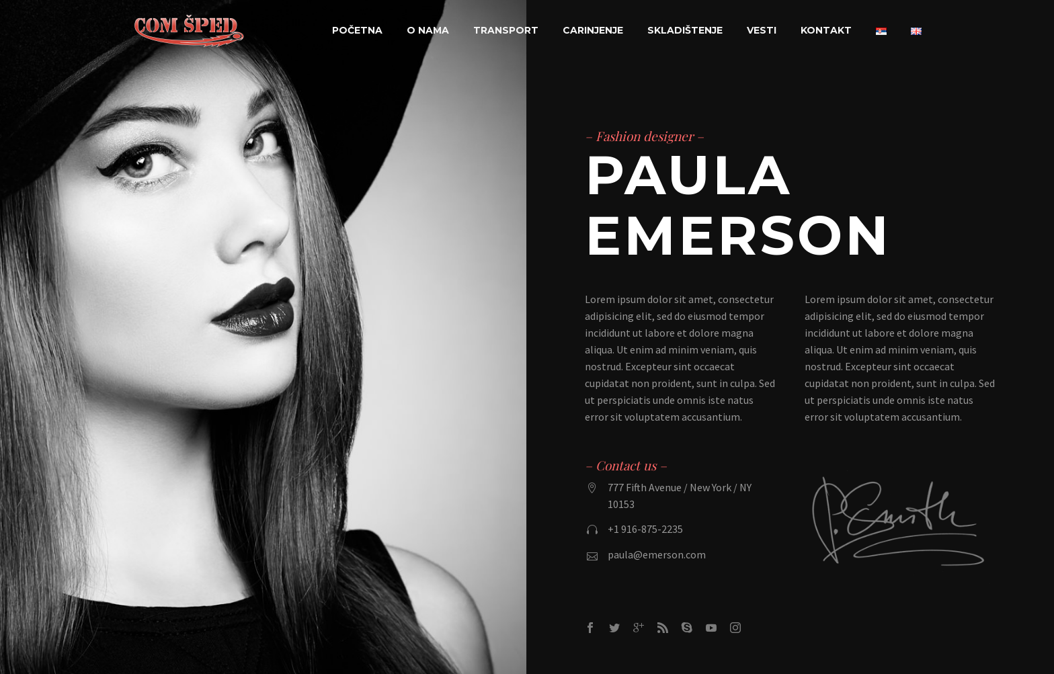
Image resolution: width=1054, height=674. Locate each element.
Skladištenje (685, 30)
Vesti (761, 30)
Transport (505, 30)
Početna (357, 30)
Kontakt (826, 30)
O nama (428, 30)
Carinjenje (593, 30)
